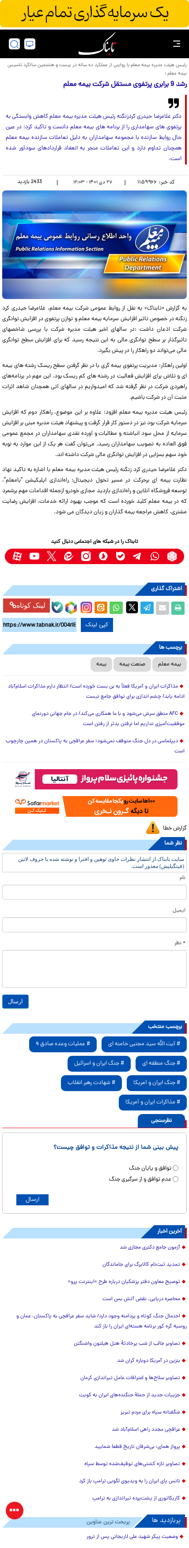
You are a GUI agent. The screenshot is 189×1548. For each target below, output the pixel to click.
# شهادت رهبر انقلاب (91, 1083)
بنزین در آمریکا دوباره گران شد (148, 1361)
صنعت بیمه (132, 664)
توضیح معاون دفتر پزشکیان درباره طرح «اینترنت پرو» (124, 1282)
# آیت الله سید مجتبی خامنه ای (144, 1044)
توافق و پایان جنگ (150, 1168)
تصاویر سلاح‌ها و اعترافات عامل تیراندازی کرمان (130, 1378)
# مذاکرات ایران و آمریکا (152, 1102)
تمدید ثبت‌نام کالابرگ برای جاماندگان (141, 1265)
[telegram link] (137, 556)
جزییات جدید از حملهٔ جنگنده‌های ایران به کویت (129, 1395)
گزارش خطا (175, 828)
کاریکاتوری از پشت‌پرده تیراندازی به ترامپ (136, 1499)
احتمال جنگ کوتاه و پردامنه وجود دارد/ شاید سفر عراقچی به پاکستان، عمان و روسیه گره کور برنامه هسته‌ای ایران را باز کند (101, 1321)
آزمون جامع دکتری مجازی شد (150, 1248)
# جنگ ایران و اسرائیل (99, 1063)
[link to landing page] (97, 44)
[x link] (51, 556)
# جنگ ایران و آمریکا (156, 1083)
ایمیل (179, 911)
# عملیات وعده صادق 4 (63, 1044)
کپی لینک (97, 625)
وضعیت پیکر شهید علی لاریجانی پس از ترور (132, 1537)
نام (182, 878)
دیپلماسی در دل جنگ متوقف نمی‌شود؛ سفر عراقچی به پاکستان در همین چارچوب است (95, 746)
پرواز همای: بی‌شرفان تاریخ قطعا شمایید (137, 1447)
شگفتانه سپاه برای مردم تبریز (150, 1413)
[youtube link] (34, 556)
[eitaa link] (68, 556)
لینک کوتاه (27, 605)
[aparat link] (17, 556)
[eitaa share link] (100, 608)
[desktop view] (29, 43)
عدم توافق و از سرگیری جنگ (140, 1179)
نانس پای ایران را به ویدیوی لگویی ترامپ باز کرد (129, 1481)
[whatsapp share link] (116, 608)
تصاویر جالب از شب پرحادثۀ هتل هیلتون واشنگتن (127, 1344)
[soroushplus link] (103, 556)
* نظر (179, 943)
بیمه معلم (169, 664)
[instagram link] (85, 556)
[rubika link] (172, 556)
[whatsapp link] (154, 556)
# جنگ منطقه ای (161, 1063)
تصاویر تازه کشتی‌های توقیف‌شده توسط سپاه (132, 1464)
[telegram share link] (147, 608)
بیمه (101, 664)
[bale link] (120, 556)
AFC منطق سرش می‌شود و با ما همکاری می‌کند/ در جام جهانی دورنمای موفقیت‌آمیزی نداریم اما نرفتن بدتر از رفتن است (108, 719)
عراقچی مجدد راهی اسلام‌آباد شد (146, 1430)
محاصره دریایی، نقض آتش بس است (141, 1299)
